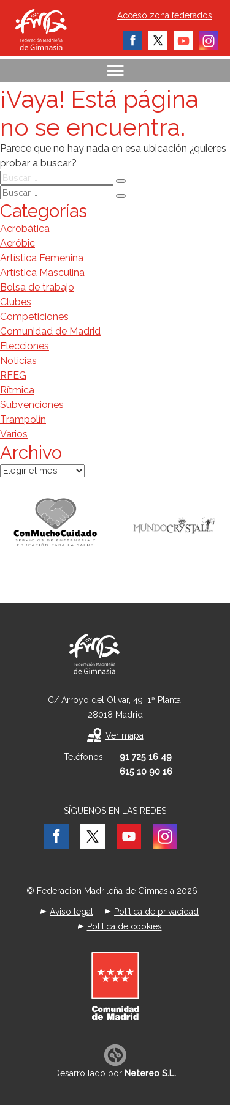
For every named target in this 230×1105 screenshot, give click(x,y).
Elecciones (24, 346)
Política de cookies (124, 926)
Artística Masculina (42, 272)
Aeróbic (17, 243)
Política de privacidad (156, 912)
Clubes (15, 302)
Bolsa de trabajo (37, 287)
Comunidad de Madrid (50, 331)
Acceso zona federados (164, 15)
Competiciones (34, 316)
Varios (14, 434)
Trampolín (23, 419)
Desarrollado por (115, 1073)
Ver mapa (124, 735)
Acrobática (25, 228)
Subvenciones (32, 405)
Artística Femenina (41, 258)
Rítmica (17, 390)
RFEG (13, 375)
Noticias (18, 360)
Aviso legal (71, 912)
